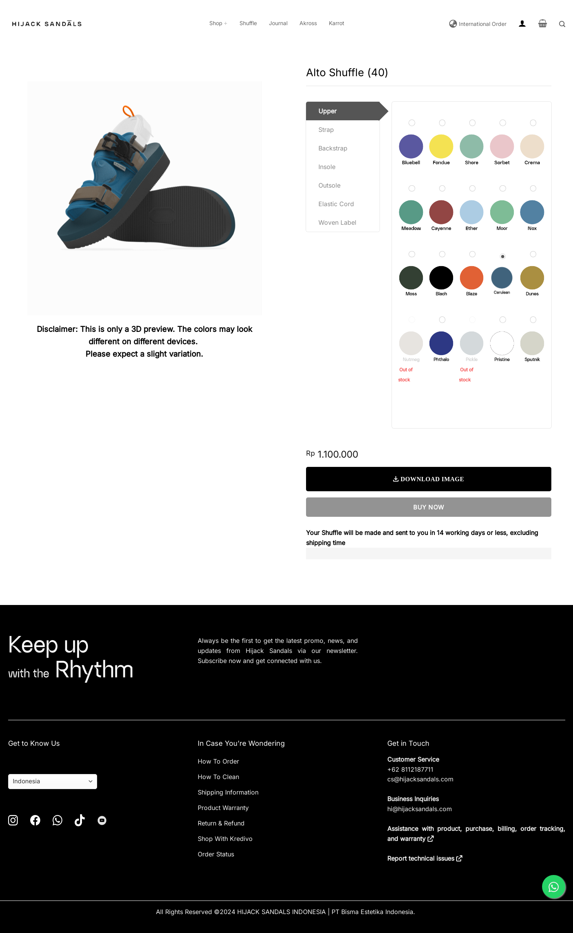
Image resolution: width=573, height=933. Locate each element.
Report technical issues (420, 858)
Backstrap (332, 148)
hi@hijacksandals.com (419, 809)
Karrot (336, 23)
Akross (308, 23)
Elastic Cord (336, 204)
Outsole (329, 185)
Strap (326, 129)
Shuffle (248, 23)
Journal (278, 23)
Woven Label (337, 222)
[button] (522, 23)
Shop (218, 23)
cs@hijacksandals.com (420, 779)
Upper (327, 111)
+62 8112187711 (410, 769)
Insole (326, 167)
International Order (481, 24)
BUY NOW (428, 507)
